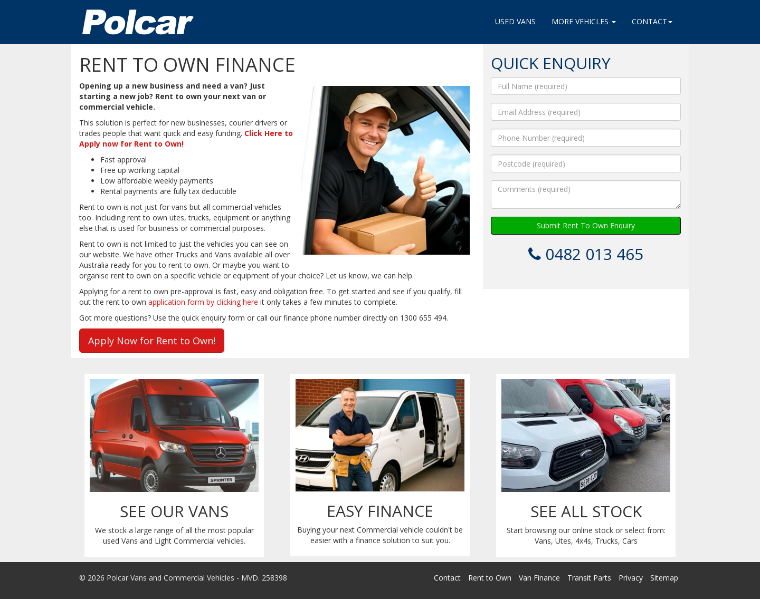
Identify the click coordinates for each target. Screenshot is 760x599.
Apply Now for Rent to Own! (151, 340)
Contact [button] (652, 21)
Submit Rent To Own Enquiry (586, 225)
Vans (543, 541)
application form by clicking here (203, 302)
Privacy (631, 578)
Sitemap (664, 578)
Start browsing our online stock (560, 530)
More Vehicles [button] (584, 21)
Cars (630, 541)
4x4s (583, 541)
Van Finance (539, 578)
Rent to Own (489, 578)
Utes (563, 541)
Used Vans (515, 21)
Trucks (606, 541)
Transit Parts (589, 578)
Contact (447, 578)
